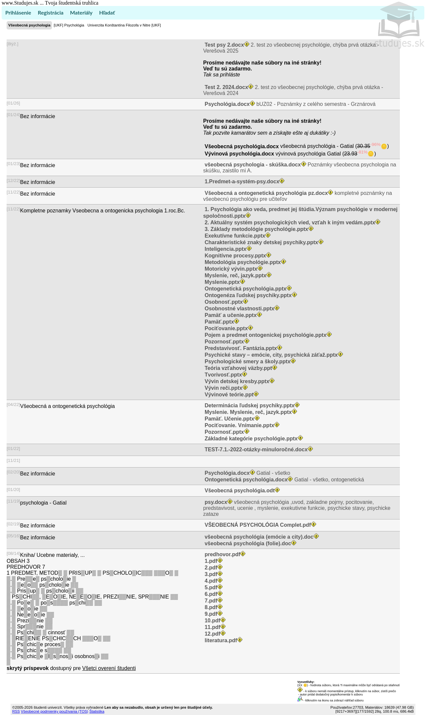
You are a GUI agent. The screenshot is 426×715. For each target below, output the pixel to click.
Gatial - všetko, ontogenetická (283, 479)
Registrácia (51, 12)
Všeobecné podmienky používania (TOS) (54, 711)
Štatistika (96, 711)
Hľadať (107, 12)
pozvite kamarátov (234, 133)
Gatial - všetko (246, 473)
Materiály (81, 12)
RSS (16, 711)
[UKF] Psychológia (69, 25)
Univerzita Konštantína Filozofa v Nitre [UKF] (124, 25)
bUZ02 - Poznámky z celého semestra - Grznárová (289, 104)
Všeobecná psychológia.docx (241, 146)
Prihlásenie (18, 12)
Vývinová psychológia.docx (239, 153)
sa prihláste (226, 74)
